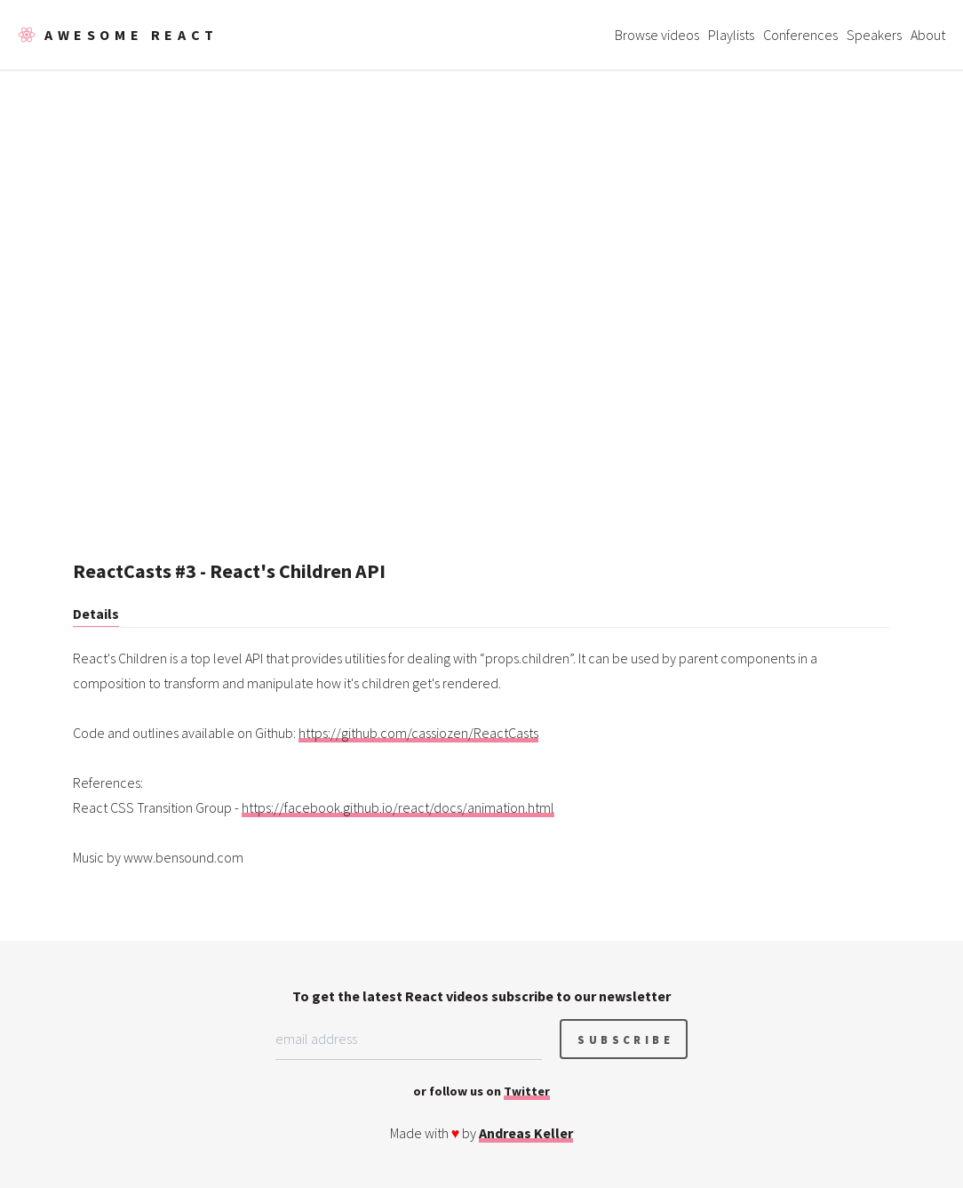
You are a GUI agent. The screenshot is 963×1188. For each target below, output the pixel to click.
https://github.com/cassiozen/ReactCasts (418, 733)
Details (96, 613)
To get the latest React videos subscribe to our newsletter (481, 996)
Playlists (731, 35)
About (928, 35)
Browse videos (657, 35)
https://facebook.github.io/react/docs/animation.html (398, 807)
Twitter (527, 1091)
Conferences (800, 35)
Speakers (874, 35)
